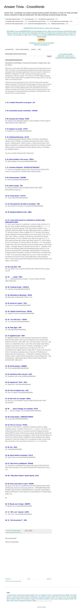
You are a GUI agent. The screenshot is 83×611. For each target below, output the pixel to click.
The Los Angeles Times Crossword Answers (59, 21)
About (39, 49)
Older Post (49, 579)
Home (28, 579)
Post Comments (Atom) (16, 581)
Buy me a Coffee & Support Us (22, 49)
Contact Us (33, 49)
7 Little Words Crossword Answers (12, 19)
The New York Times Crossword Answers (14, 23)
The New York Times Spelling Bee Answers (37, 23)
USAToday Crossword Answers (57, 23)
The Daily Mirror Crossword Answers (46, 19)
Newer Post (8, 579)
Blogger (44, 607)
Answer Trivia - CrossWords (24, 7)
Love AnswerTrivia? (9, 49)
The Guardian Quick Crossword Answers (37, 21)
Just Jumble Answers (29, 19)
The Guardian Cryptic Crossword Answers (14, 21)
